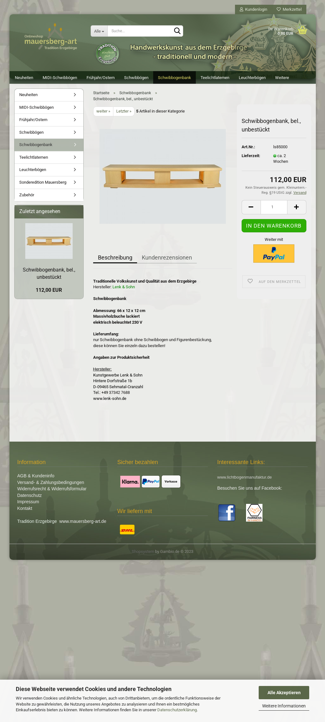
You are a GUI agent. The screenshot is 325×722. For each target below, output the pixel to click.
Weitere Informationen (284, 705)
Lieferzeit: (251, 158)
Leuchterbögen (252, 77)
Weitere (282, 77)
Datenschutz (29, 498)
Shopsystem (143, 554)
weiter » (103, 114)
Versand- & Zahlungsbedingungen (50, 485)
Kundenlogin (253, 9)
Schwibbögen (136, 77)
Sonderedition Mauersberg (42, 185)
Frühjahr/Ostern (101, 77)
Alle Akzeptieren (284, 692)
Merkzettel (289, 9)
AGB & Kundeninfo (36, 478)
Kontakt (24, 511)
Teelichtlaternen (215, 77)
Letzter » (123, 114)
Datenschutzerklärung (177, 709)
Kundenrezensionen (167, 260)
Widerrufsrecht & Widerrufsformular (52, 491)
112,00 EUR (49, 293)
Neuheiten (24, 77)
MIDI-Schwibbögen (60, 77)
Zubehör (26, 198)
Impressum (28, 504)
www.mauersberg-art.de (82, 524)
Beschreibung (115, 260)
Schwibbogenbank (174, 77)
